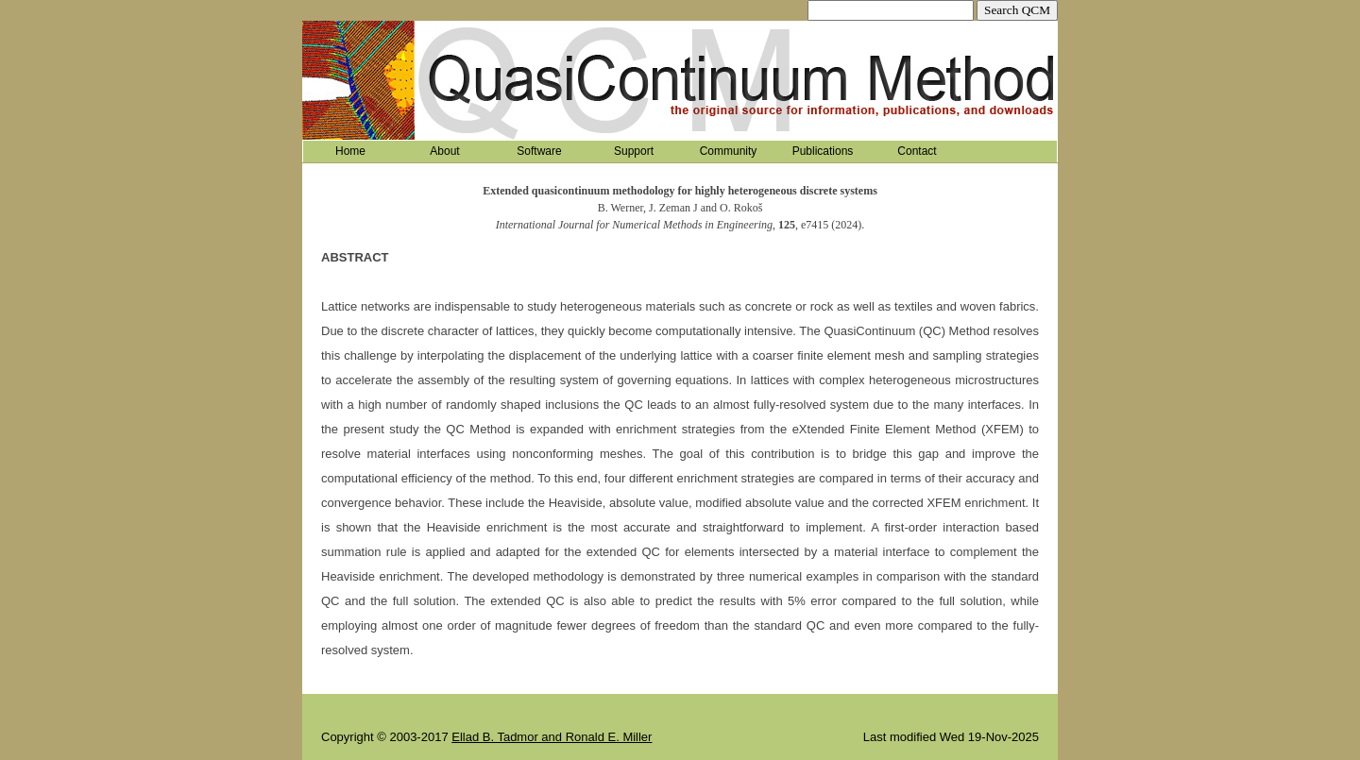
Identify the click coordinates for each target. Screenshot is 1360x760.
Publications (823, 151)
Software (539, 151)
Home (350, 151)
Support (634, 151)
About (444, 151)
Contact (916, 151)
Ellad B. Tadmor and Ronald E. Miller (551, 737)
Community (728, 151)
